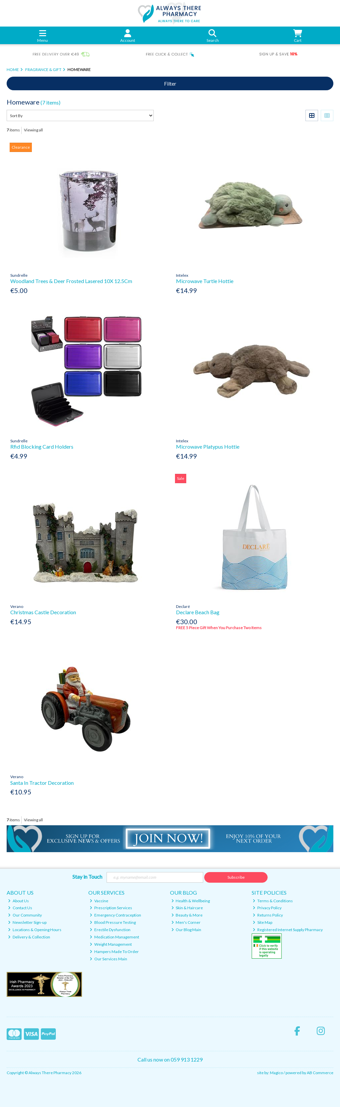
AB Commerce (320, 1072)
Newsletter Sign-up (27, 922)
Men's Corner (186, 922)
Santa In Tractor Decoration (42, 782)
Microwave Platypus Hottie (207, 446)
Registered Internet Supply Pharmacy (288, 929)
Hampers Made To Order (114, 951)
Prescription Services (111, 907)
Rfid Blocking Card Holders (41, 446)
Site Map (262, 922)
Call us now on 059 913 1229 (170, 1059)
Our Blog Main (186, 929)
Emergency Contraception (115, 915)
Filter (170, 83)
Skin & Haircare (187, 907)
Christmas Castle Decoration (43, 612)
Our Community (25, 915)
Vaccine (99, 900)
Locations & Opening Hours (34, 929)
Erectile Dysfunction (110, 929)
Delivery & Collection (29, 936)
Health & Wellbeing (190, 900)
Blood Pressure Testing (113, 922)
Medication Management (114, 936)
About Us (18, 900)
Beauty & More (187, 915)
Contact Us (20, 907)
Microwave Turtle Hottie (204, 281)
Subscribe (236, 877)
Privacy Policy (267, 907)
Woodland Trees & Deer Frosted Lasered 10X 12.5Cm (71, 281)
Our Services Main (108, 958)
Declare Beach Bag (197, 612)
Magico (276, 1072)
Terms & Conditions (273, 900)
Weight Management (111, 944)
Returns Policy (268, 915)
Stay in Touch (87, 876)
